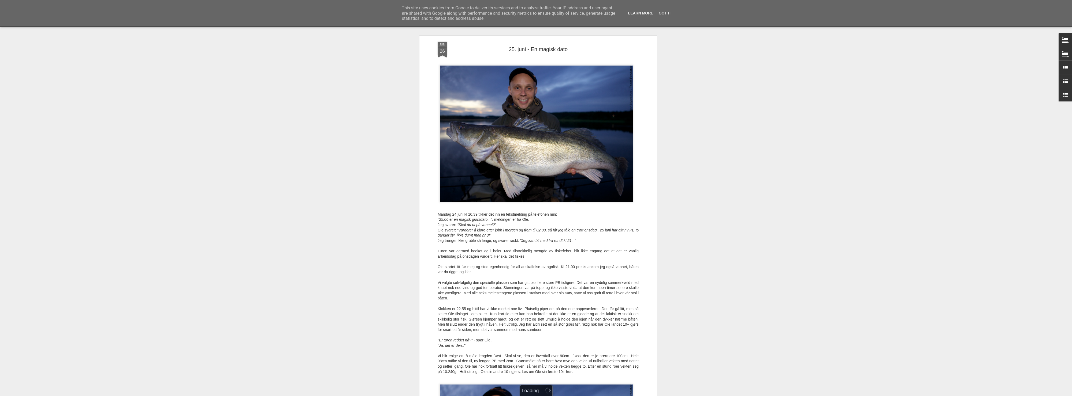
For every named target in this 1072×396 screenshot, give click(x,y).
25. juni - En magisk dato (538, 49)
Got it (665, 13)
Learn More (640, 13)
